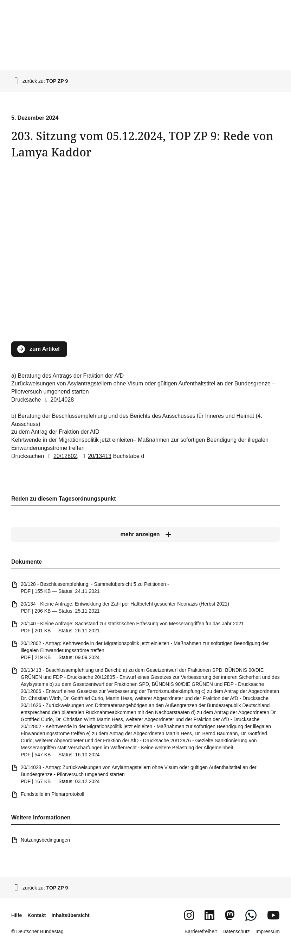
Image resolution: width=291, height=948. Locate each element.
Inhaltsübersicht (70, 915)
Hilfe (16, 915)
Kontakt (36, 915)
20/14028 (58, 400)
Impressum (268, 931)
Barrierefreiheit (201, 931)
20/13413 (95, 456)
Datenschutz (236, 931)
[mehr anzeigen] (145, 534)
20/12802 (61, 456)
